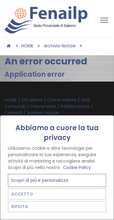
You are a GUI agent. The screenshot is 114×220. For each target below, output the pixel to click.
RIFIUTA (19, 207)
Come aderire (62, 100)
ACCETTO (22, 194)
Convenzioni (43, 106)
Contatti (14, 113)
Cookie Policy (77, 167)
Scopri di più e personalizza (39, 180)
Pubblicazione (75, 106)
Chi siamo (32, 100)
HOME (27, 46)
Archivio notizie (60, 46)
